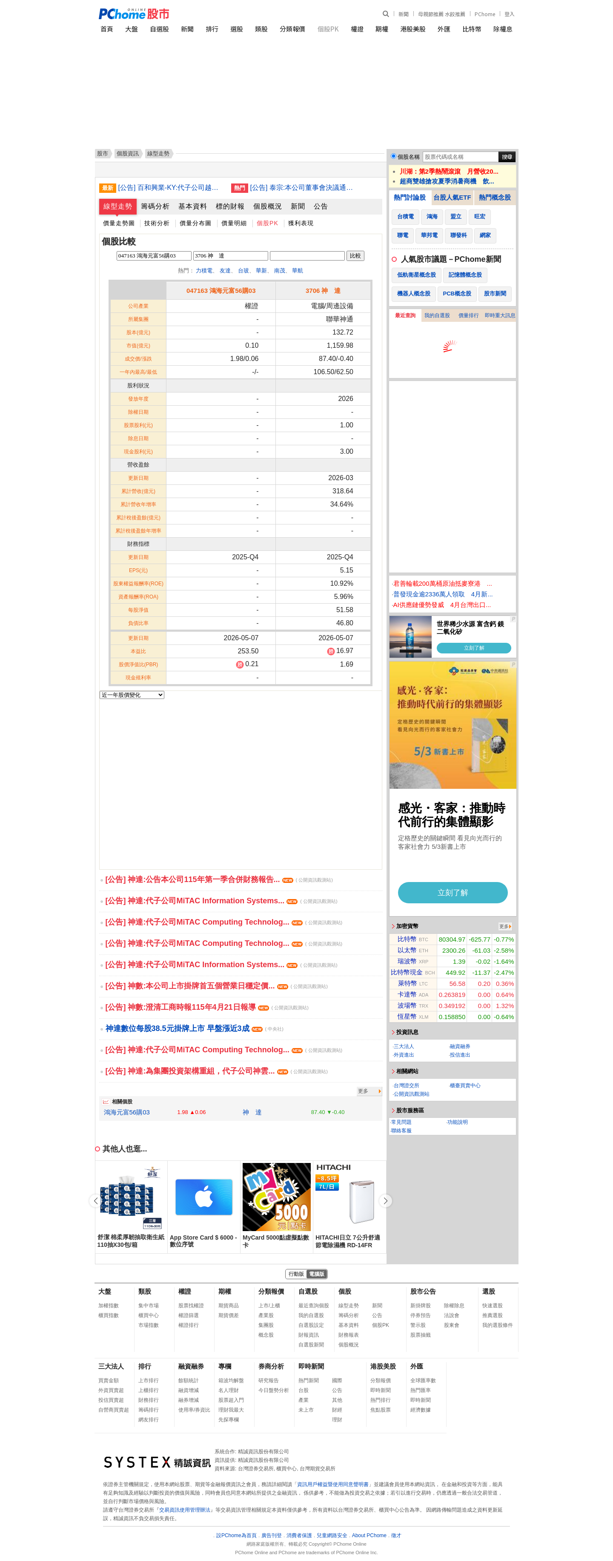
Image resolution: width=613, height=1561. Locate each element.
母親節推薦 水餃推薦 (441, 13)
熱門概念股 (495, 197)
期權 (381, 28)
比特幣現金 (407, 972)
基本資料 (192, 206)
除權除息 (454, 1306)
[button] (385, 1200)
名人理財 (228, 1390)
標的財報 (230, 206)
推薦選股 (492, 1315)
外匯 (444, 28)
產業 (303, 1400)
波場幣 (407, 1005)
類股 (261, 28)
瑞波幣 (407, 961)
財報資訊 (308, 1335)
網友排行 (148, 1420)
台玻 (243, 270)
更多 (363, 1091)
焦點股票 (380, 1410)
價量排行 (468, 315)
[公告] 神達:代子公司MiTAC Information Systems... (222, 901)
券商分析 (271, 1366)
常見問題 (401, 1122)
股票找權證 (191, 1306)
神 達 (252, 1112)
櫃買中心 (148, 1315)
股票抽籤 (420, 1335)
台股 (303, 1390)
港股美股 (413, 28)
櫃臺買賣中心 (465, 1085)
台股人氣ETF (452, 197)
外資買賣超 (111, 1390)
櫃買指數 (108, 1315)
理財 (337, 1420)
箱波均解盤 (231, 1380)
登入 (509, 13)
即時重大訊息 (500, 315)
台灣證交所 (406, 1085)
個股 (344, 1291)
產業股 (266, 1315)
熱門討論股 (410, 197)
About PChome (369, 1535)
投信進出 (460, 1055)
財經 (337, 1410)
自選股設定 (311, 1325)
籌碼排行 (148, 1410)
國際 (337, 1380)
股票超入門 (231, 1400)
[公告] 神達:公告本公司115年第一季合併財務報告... (219, 879)
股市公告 (423, 1291)
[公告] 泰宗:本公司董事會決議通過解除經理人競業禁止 (303, 187)
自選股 (159, 28)
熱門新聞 (308, 1380)
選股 (236, 28)
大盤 (131, 28)
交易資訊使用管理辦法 (184, 1510)
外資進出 (404, 1055)
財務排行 (148, 1400)
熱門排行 (380, 1400)
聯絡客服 (401, 1131)
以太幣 (407, 950)
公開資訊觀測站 (412, 1094)
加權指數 (108, 1306)
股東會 (451, 1325)
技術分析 (157, 223)
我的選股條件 (497, 1325)
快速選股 (492, 1306)
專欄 (224, 1366)
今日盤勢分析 (273, 1390)
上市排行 (148, 1380)
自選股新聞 (311, 1345)
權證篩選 (188, 1315)
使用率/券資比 (194, 1410)
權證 (357, 28)
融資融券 (460, 1046)
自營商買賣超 (113, 1410)
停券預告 (420, 1315)
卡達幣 (407, 994)
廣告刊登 (271, 1535)
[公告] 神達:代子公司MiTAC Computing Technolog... (224, 922)
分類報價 (292, 28)
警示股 (418, 1325)
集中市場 (148, 1306)
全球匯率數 (423, 1380)
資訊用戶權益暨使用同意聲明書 (333, 1484)
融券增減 (188, 1400)
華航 (297, 270)
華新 (261, 270)
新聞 (403, 13)
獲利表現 (301, 223)
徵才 (396, 1535)
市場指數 (148, 1325)
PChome (485, 13)
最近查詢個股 (313, 1306)
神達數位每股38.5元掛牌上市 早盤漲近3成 (195, 1028)
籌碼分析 (155, 206)
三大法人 (404, 1046)
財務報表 (348, 1335)
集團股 (266, 1325)
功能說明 (457, 1122)
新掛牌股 (420, 1306)
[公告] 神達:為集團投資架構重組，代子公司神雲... (217, 1071)
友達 (225, 270)
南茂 (279, 270)
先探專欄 (228, 1420)
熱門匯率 (420, 1390)
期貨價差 (228, 1315)
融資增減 (188, 1390)
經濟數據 (420, 1410)
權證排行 (188, 1325)
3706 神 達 (323, 290)
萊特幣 (407, 983)
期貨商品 (228, 1306)
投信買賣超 (111, 1400)
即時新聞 (311, 1366)
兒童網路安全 (332, 1535)
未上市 (306, 1410)
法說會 (451, 1315)
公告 (321, 206)
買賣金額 (108, 1380)
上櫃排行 (148, 1390)
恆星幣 (407, 1016)
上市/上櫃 (269, 1306)
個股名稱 (409, 157)
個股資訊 (128, 153)
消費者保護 (299, 1535)
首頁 (106, 28)
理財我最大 (231, 1410)
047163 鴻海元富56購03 (221, 290)
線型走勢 (117, 206)
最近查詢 (405, 315)
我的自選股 (437, 315)
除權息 (503, 28)
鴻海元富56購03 (127, 1112)
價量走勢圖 (119, 223)
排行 (212, 28)
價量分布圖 (196, 223)
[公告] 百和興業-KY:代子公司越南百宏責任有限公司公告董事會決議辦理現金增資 (171, 187)
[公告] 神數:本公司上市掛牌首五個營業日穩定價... (217, 986)
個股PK (328, 28)
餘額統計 (188, 1380)
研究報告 (268, 1380)
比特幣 (471, 28)
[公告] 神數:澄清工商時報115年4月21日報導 (207, 1007)
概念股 (266, 1335)
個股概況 (267, 206)
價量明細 (234, 223)
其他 (337, 1400)
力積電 (204, 270)
